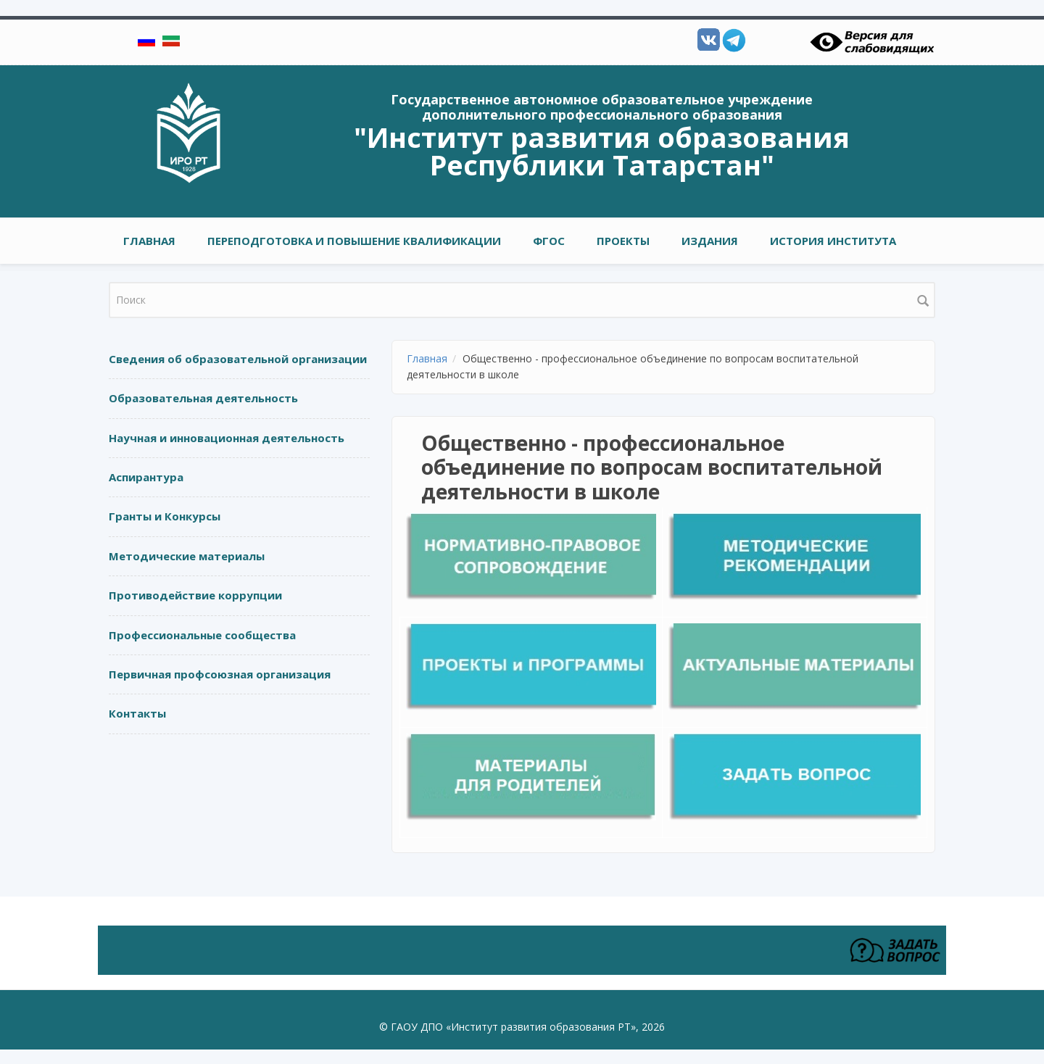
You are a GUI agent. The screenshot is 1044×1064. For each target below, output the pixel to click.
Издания (710, 240)
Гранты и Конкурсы (164, 516)
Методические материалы (187, 556)
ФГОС (549, 240)
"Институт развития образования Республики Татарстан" (602, 150)
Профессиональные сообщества (202, 635)
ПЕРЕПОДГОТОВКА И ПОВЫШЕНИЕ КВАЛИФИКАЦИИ (354, 240)
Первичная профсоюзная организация (220, 674)
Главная (149, 240)
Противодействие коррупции (195, 595)
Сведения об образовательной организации (238, 359)
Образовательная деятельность (203, 398)
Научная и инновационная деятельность (226, 438)
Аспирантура (146, 477)
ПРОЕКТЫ (623, 240)
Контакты (137, 713)
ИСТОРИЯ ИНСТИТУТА (833, 240)
